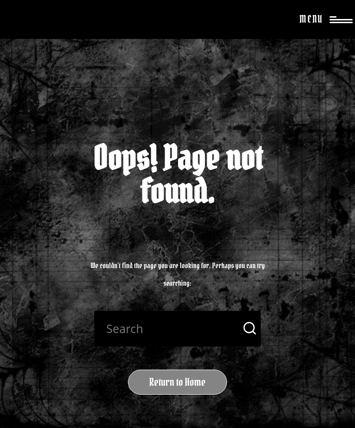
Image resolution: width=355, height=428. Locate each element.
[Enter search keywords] (177, 328)
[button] (248, 328)
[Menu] (320, 19)
